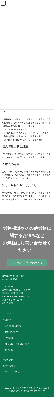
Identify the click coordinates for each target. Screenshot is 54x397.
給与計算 (9, 350)
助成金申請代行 (12, 332)
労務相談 (9, 338)
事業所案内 (8, 359)
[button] (27, 262)
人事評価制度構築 (13, 326)
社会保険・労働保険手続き (17, 344)
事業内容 (7, 320)
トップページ (9, 314)
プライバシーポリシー (13, 372)
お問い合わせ (9, 366)
